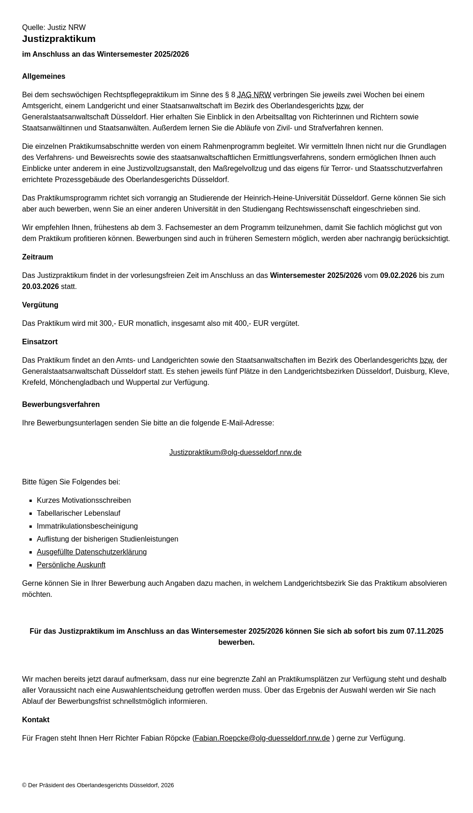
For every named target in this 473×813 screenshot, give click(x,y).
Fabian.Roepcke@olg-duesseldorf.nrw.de (262, 738)
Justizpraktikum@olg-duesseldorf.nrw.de (235, 452)
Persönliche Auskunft (71, 565)
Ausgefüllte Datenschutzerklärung (92, 552)
